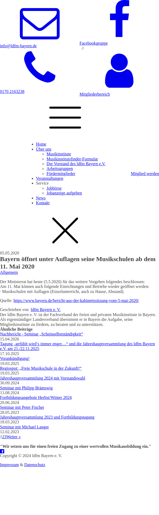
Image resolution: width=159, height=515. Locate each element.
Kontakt (43, 203)
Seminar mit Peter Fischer (22, 407)
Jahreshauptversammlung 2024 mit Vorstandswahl (42, 378)
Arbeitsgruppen (60, 168)
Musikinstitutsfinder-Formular (72, 159)
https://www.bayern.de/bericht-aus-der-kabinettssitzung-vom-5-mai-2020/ (76, 300)
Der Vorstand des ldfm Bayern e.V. (76, 163)
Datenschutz (34, 464)
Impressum (9, 464)
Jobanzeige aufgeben (64, 193)
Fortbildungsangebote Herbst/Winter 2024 (36, 397)
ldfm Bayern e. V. (46, 309)
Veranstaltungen (49, 178)
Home (41, 144)
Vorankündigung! (15, 358)
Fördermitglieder (61, 173)
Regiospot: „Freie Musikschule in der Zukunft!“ (41, 368)
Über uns (43, 149)
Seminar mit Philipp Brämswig (26, 388)
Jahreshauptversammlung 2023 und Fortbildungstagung (47, 417)
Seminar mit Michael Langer (24, 427)
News (41, 198)
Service (42, 183)
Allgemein (9, 272)
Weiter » (13, 437)
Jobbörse (54, 188)
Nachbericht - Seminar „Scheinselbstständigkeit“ (41, 334)
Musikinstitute (59, 154)
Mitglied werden (145, 173)
